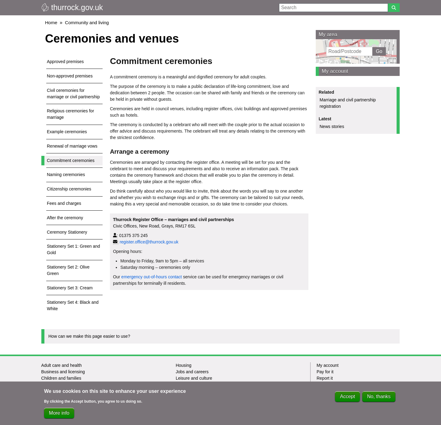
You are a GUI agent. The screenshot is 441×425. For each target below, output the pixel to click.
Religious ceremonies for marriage (70, 114)
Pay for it (325, 371)
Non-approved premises (69, 75)
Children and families (61, 378)
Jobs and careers (192, 371)
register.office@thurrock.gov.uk (149, 241)
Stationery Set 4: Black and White (73, 305)
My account (335, 71)
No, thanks (378, 399)
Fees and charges (64, 203)
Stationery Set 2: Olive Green (68, 270)
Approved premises (65, 61)
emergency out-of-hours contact (151, 276)
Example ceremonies (67, 131)
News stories (332, 126)
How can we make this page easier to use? (89, 336)
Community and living (87, 22)
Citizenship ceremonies (69, 188)
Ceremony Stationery (67, 232)
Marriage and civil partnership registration (348, 103)
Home (51, 22)
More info (59, 415)
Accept (347, 399)
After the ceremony (65, 217)
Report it (325, 378)
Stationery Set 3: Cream (69, 287)
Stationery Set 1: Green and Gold (73, 249)
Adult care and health (61, 365)
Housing (183, 365)
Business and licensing (63, 371)
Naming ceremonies (66, 174)
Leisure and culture (194, 378)
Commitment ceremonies (71, 160)
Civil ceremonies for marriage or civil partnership (73, 93)
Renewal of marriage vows (72, 146)
